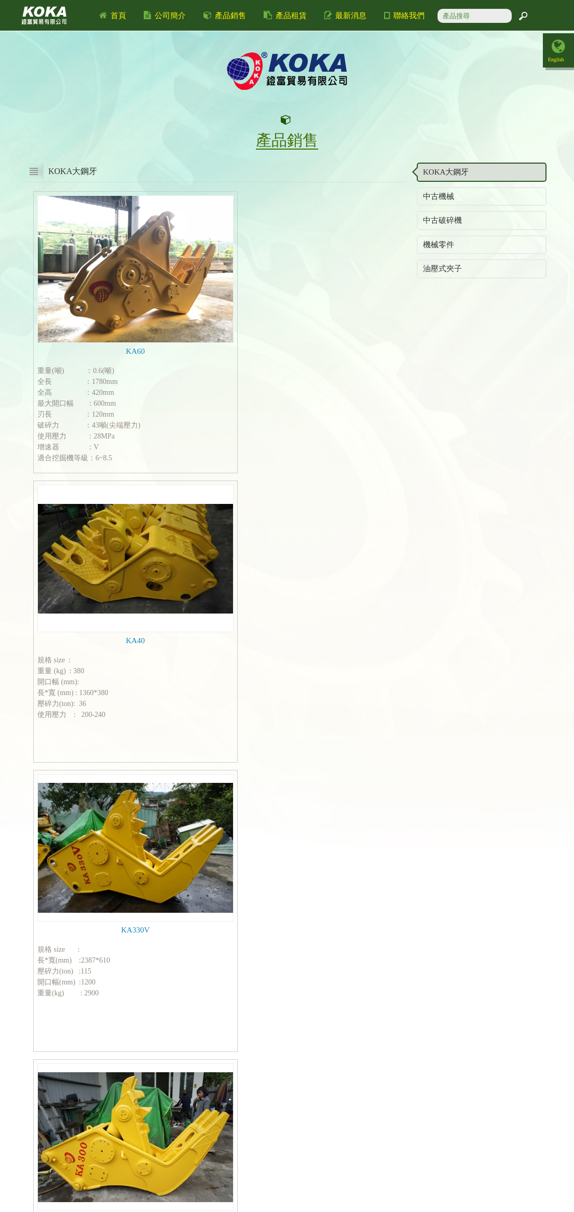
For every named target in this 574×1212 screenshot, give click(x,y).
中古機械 (438, 196)
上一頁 (208, 1072)
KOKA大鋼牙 (446, 172)
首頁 (112, 15)
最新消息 (345, 15)
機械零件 (438, 245)
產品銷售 (225, 15)
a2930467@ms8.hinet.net (256, 1191)
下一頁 (246, 1072)
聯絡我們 (404, 15)
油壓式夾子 (442, 268)
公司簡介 (165, 15)
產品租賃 (285, 15)
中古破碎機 (442, 220)
